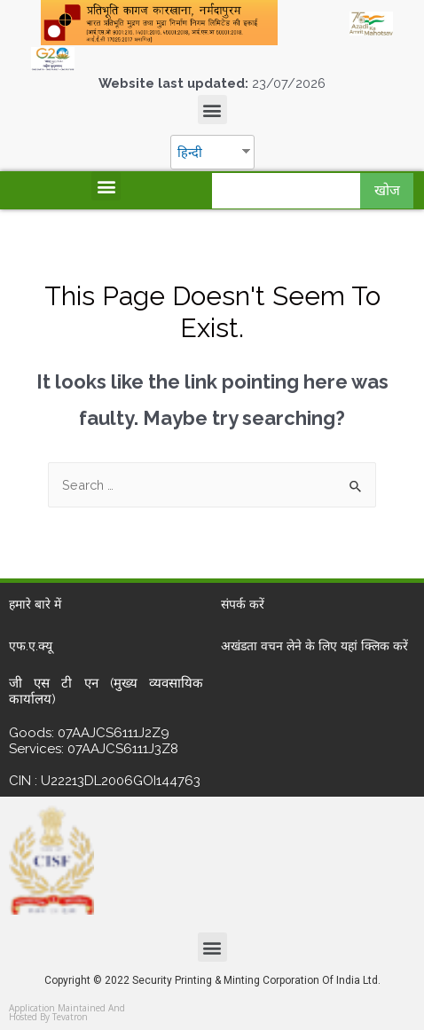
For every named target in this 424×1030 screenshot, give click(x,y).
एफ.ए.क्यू (30, 646)
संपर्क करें (242, 604)
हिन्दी (189, 152)
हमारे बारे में (35, 604)
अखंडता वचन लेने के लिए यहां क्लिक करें (314, 646)
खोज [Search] (387, 190)
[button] (212, 109)
